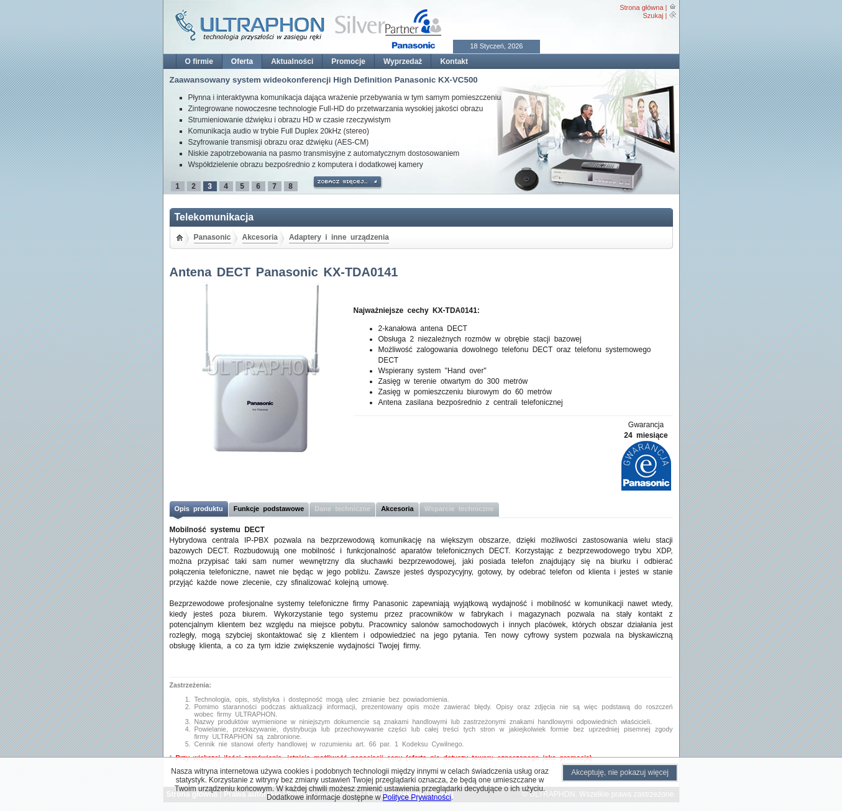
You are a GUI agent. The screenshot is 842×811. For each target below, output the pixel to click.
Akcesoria (260, 237)
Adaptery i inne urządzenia (339, 237)
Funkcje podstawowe (269, 508)
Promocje (348, 61)
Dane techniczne (342, 508)
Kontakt (454, 61)
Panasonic (212, 237)
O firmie (199, 61)
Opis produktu (199, 508)
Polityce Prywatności (417, 797)
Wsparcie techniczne (459, 508)
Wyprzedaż (402, 61)
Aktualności (292, 61)
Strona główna (641, 7)
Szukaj (653, 15)
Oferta (242, 61)
